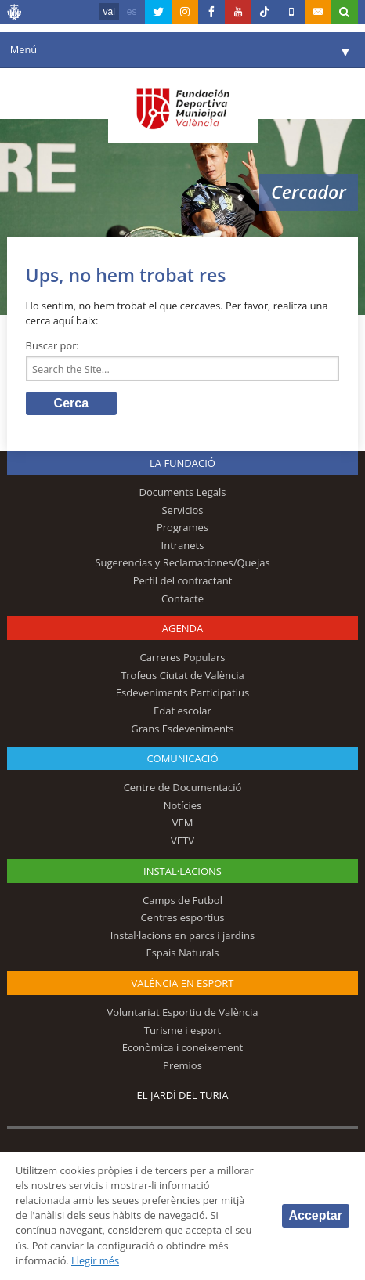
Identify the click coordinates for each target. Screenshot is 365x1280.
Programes (182, 527)
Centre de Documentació (183, 787)
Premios (182, 1065)
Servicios (182, 510)
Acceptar (315, 1215)
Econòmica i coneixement (183, 1047)
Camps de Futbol (182, 900)
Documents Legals (182, 492)
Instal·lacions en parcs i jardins (182, 935)
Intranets (182, 545)
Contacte (182, 598)
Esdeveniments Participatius (182, 692)
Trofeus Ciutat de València (182, 675)
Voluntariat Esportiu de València (182, 1012)
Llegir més (95, 1260)
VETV (182, 840)
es (132, 11)
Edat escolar (182, 710)
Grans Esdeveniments (182, 728)
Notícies (183, 805)
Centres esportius (183, 917)
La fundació (182, 463)
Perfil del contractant (183, 580)
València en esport (182, 983)
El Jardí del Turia (183, 1095)
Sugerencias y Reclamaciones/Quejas (182, 562)
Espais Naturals (182, 953)
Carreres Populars (182, 657)
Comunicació (182, 758)
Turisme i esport (183, 1030)
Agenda (182, 628)
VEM (182, 822)
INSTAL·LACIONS (182, 871)
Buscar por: (52, 345)
